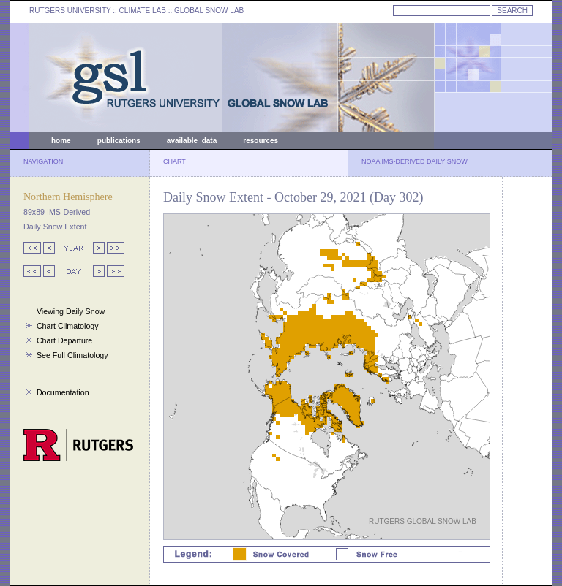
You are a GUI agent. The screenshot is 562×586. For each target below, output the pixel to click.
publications (118, 141)
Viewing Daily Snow (71, 311)
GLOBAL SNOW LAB (209, 11)
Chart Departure (64, 340)
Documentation (63, 392)
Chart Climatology (68, 325)
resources (260, 141)
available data (192, 141)
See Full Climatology (72, 355)
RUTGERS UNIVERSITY (70, 11)
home (61, 141)
